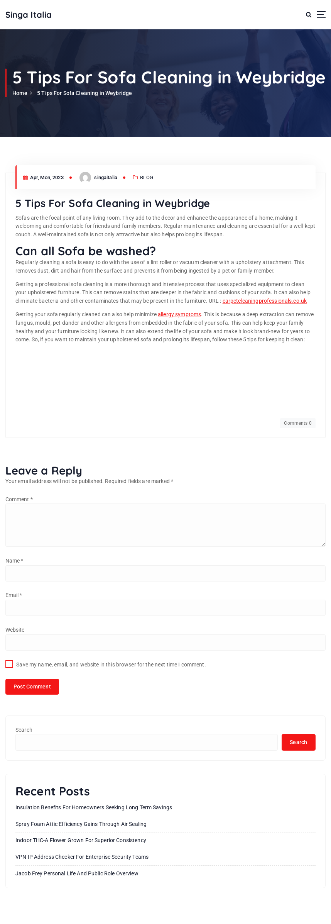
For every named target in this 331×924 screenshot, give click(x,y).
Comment (19, 499)
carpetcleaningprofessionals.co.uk (265, 301)
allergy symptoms (179, 314)
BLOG (146, 177)
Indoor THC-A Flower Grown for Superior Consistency (80, 840)
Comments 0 (297, 423)
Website (15, 630)
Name (14, 561)
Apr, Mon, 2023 (43, 177)
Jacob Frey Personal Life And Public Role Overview (76, 873)
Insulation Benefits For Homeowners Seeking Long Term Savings (93, 807)
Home (19, 93)
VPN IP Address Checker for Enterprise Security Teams (82, 857)
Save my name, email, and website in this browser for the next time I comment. (111, 664)
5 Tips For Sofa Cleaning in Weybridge (84, 93)
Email (13, 595)
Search (23, 730)
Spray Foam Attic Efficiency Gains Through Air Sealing (81, 824)
